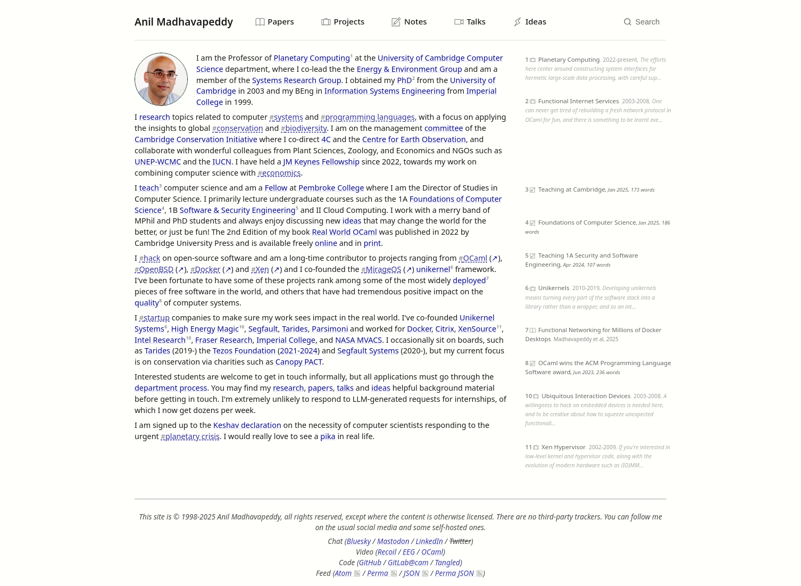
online (326, 243)
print (372, 243)
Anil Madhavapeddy (184, 21)
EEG (409, 552)
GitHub (370, 562)
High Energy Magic (205, 329)
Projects (343, 21)
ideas (352, 221)
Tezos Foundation (244, 351)
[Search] (641, 22)
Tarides (294, 329)
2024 (309, 351)
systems (286, 117)
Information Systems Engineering (384, 91)
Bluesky (359, 542)
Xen (260, 269)
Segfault (263, 329)
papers (320, 388)
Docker (205, 269)
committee (443, 128)
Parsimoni (330, 329)
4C (325, 139)
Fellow (276, 188)
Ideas (530, 21)
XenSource (477, 329)
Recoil (387, 552)
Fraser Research (224, 340)
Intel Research (160, 340)
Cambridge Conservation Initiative (196, 139)
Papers (275, 21)
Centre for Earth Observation (414, 139)
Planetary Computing (312, 58)
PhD (404, 80)
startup (154, 317)
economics (279, 173)
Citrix (445, 329)
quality (147, 303)
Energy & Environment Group (409, 69)
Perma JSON (458, 573)
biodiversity (304, 128)
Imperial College (285, 340)
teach (149, 188)
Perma (381, 573)
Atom (347, 573)
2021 (288, 351)
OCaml (472, 258)
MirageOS (381, 269)
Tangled (447, 562)
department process (171, 388)
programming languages (368, 117)
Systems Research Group (296, 80)
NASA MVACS (358, 340)
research (154, 117)
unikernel (433, 269)
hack (150, 258)
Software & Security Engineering (238, 210)
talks (345, 388)
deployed (469, 280)
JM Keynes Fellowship (321, 161)
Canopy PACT (299, 362)
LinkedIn (429, 542)
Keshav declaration (247, 425)
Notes (410, 21)
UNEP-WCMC (158, 161)
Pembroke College (331, 188)
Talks (471, 21)
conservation (237, 128)
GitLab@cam (408, 562)
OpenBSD (154, 269)
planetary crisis (190, 436)
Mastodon (393, 542)
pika (327, 436)
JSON (416, 573)
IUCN (222, 161)
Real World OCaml (344, 232)
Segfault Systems (367, 351)
